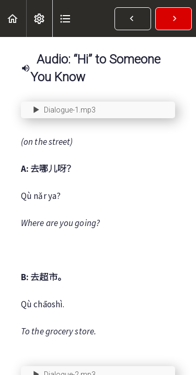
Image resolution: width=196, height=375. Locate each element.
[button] (13, 18)
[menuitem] (39, 18)
